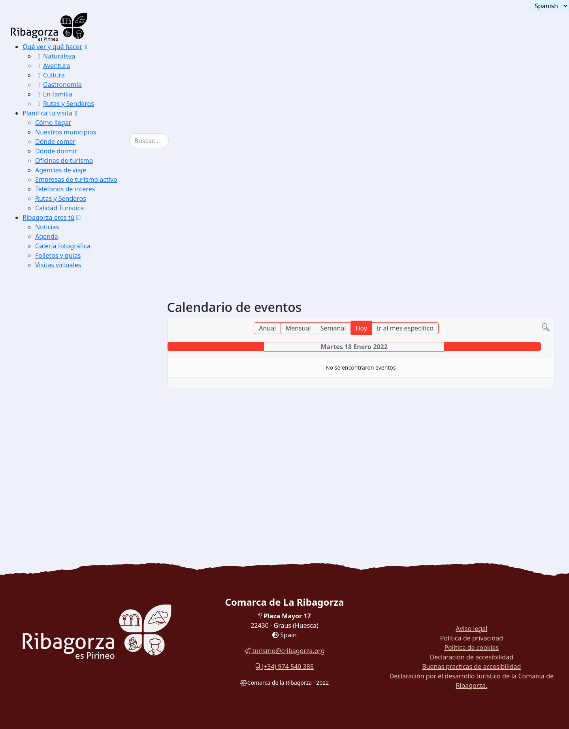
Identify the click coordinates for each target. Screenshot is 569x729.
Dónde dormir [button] (56, 151)
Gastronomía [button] (58, 84)
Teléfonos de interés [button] (65, 189)
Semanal (333, 328)
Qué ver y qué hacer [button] (52, 46)
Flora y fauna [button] (56, 417)
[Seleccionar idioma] (549, 6)
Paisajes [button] (50, 398)
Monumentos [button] (56, 407)
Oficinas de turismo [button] (64, 160)
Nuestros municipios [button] (65, 132)
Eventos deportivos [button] (64, 437)
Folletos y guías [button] (58, 255)
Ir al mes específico (405, 328)
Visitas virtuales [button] (58, 265)
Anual (267, 328)
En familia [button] (53, 94)
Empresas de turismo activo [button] (76, 179)
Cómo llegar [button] (53, 122)
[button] (86, 46)
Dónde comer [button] (55, 141)
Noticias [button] (47, 227)
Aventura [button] (52, 65)
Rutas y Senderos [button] (64, 103)
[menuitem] (76, 75)
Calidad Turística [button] (59, 208)
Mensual (298, 328)
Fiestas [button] (48, 427)
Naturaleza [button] (55, 56)
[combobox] (149, 140)
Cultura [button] (50, 75)
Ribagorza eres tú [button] (49, 217)
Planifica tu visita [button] (47, 113)
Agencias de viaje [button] (60, 170)
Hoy (361, 328)
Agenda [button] (46, 236)
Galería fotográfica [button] (62, 246)
